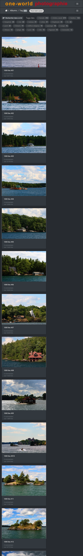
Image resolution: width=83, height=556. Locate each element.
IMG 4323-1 (8, 451)
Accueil (6, 10)
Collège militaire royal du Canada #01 (17, 413)
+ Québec (74, 18)
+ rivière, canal (58, 18)
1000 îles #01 (9, 66)
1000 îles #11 (9, 259)
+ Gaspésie (8, 22)
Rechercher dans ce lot (12, 18)
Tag (21, 10)
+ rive (20, 22)
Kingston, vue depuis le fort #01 (15, 336)
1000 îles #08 (50, 182)
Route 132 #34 (9, 490)
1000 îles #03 (9, 105)
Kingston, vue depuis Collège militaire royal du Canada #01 (21, 374)
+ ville (41, 30)
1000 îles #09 (9, 220)
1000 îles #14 (50, 297)
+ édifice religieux (34, 26)
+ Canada (43, 18)
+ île (68, 22)
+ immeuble (66, 30)
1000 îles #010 (50, 220)
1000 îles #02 (50, 66)
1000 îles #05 (9, 143)
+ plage (20, 30)
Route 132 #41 (9, 528)
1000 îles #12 (50, 259)
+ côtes (44, 22)
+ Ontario (18, 26)
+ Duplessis (56, 22)
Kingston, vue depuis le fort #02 (56, 336)
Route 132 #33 (50, 451)
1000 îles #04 (50, 105)
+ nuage (63, 26)
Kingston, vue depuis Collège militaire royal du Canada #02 (62, 374)
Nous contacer (49, 552)
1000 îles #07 (9, 182)
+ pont (7, 26)
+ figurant (53, 30)
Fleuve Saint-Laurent (36, 11)
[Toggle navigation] (77, 3)
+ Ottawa (8, 30)
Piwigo (40, 552)
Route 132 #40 (50, 490)
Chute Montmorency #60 (54, 413)
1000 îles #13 (9, 297)
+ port (30, 30)
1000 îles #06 (50, 143)
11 (49, 543)
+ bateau (32, 22)
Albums (13, 10)
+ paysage (51, 26)
